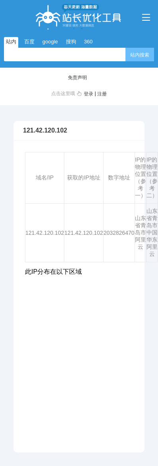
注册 (102, 94)
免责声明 (77, 77)
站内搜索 (139, 55)
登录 (88, 94)
